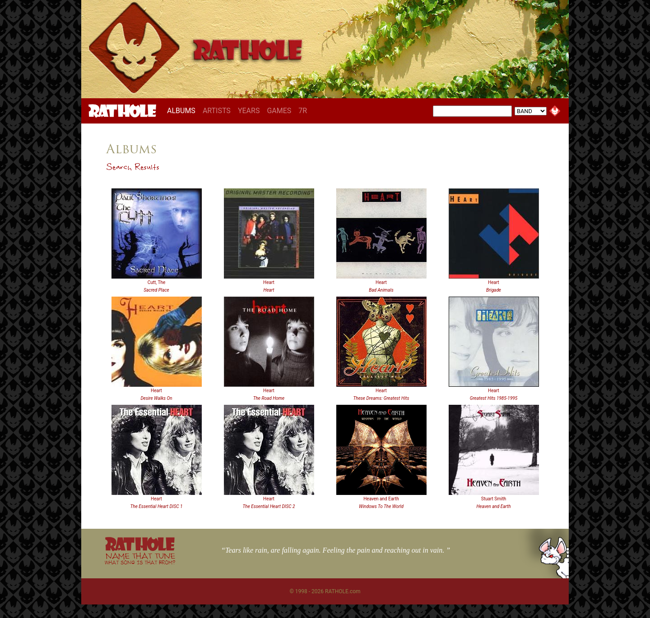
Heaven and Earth (381, 498)
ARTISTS (217, 110)
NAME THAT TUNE (140, 558)
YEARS (249, 110)
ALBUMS (183, 110)
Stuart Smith (493, 498)
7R (302, 110)
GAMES (279, 110)
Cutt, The (157, 282)
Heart (268, 282)
